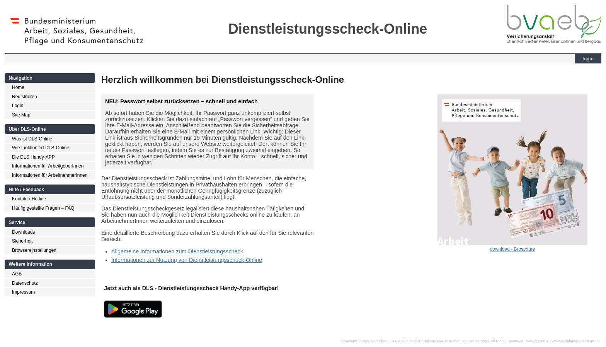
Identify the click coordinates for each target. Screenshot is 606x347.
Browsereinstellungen (34, 250)
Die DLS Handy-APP (33, 157)
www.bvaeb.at (538, 341)
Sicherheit (22, 241)
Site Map (21, 115)
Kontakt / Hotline (29, 199)
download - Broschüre (512, 249)
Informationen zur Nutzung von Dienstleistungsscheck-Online (186, 260)
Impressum (23, 292)
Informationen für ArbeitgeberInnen (47, 166)
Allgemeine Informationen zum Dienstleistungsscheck (177, 251)
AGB (17, 274)
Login (17, 105)
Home (18, 87)
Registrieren (24, 96)
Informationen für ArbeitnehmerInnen (49, 175)
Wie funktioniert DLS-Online (40, 147)
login (588, 59)
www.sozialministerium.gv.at (574, 341)
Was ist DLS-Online (32, 139)
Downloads (23, 232)
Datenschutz (25, 283)
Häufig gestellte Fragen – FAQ (43, 208)
